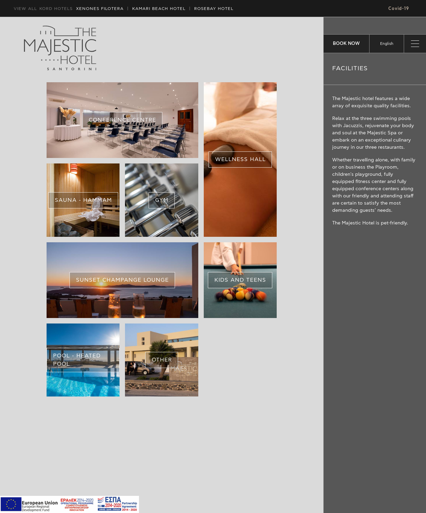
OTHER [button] (161, 360)
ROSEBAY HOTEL (214, 9)
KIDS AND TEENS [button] (240, 280)
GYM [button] (161, 200)
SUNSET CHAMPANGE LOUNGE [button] (122, 280)
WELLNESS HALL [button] (240, 159)
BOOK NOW (346, 43)
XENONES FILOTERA (100, 9)
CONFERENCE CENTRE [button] (122, 120)
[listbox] (386, 44)
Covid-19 (398, 9)
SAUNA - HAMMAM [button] (83, 200)
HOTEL (159, 9)
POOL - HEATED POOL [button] (77, 360)
